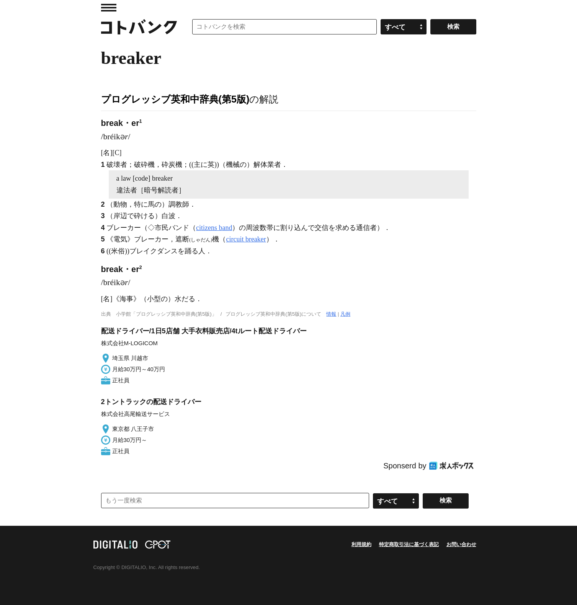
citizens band (214, 228)
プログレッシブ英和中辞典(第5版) (175, 99)
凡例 (345, 314)
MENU (108, 7)
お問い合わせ (461, 544)
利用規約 (361, 544)
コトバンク (139, 26)
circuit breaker (246, 239)
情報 (331, 314)
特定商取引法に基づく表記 (409, 544)
